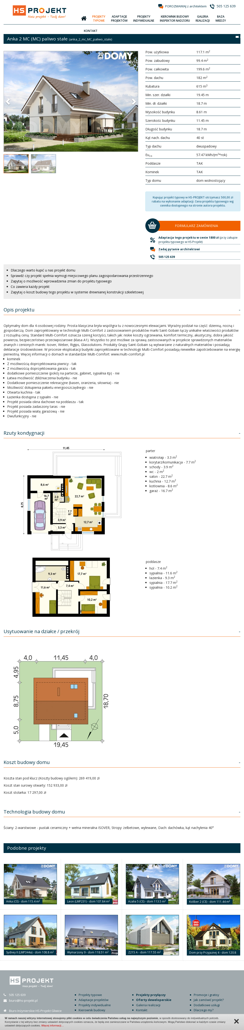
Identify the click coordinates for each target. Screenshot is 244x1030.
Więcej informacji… (52, 1025)
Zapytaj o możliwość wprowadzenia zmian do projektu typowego (61, 281)
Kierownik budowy (92, 1010)
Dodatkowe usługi (207, 1005)
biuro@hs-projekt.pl (23, 1000)
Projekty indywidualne (95, 1005)
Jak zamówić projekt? (209, 1000)
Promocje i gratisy (206, 995)
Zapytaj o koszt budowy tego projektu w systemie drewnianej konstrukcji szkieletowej (77, 292)
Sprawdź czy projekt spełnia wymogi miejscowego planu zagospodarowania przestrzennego (82, 275)
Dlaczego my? (204, 1010)
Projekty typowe (90, 995)
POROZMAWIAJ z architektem (186, 6)
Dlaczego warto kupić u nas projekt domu (43, 270)
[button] (8, 101)
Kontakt (141, 1010)
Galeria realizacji (148, 1005)
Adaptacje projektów (93, 1000)
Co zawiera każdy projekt (30, 286)
